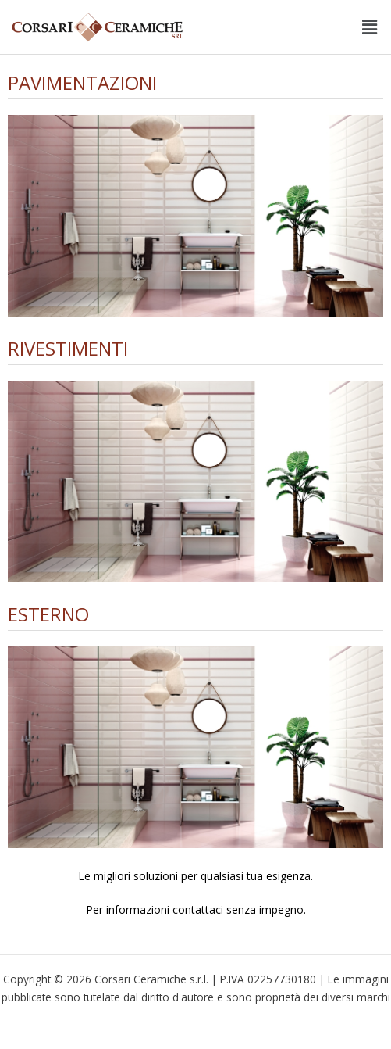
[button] (370, 26)
